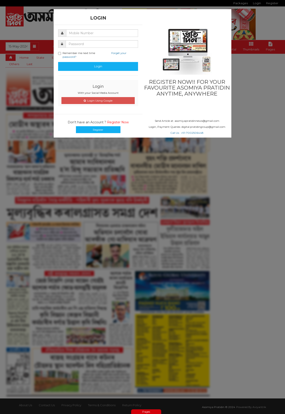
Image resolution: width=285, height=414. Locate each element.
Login (98, 66)
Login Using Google (98, 100)
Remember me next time (92, 54)
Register (98, 129)
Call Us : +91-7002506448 (187, 132)
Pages (146, 411)
